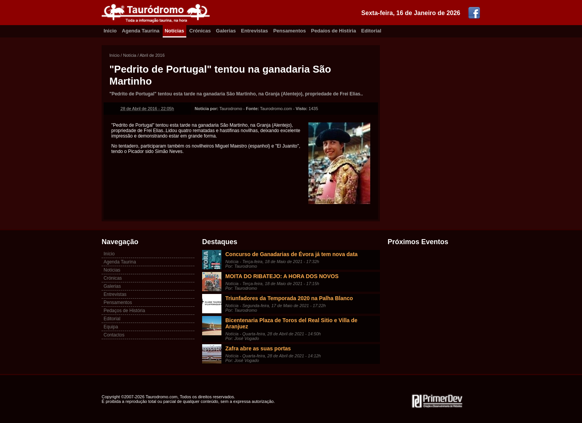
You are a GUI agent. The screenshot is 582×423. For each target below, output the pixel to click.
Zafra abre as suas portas (258, 348)
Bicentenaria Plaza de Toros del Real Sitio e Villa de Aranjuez (291, 323)
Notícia (129, 55)
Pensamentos (289, 31)
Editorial (371, 31)
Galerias (226, 31)
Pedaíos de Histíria (333, 31)
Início (114, 55)
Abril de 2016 (152, 55)
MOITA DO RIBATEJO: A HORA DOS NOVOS (282, 276)
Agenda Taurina (140, 31)
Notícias (174, 31)
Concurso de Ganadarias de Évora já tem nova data (291, 254)
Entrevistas (254, 31)
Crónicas (200, 31)
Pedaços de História (124, 310)
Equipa (111, 327)
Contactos (114, 335)
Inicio (110, 31)
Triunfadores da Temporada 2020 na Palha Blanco (289, 298)
